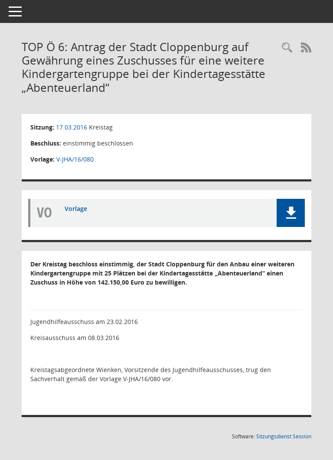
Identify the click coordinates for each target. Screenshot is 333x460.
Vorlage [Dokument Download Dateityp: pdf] (76, 208)
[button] (291, 213)
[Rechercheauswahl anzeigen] (287, 48)
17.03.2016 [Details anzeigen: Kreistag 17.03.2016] (71, 127)
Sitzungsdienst (283, 436)
